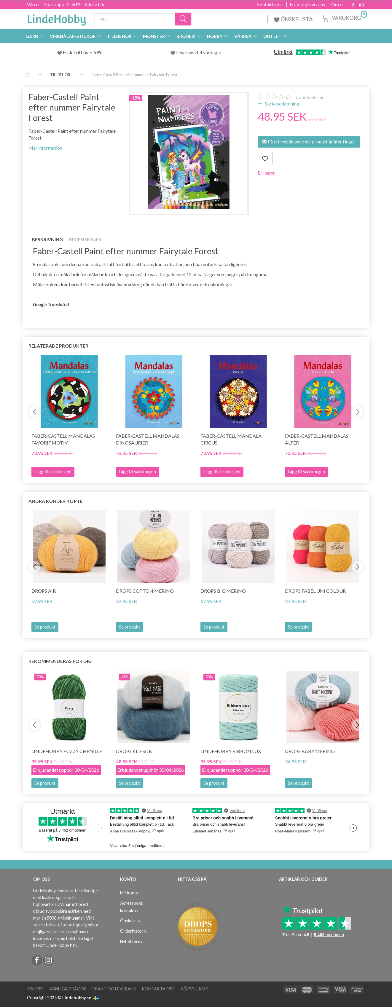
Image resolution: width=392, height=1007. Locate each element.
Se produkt (44, 626)
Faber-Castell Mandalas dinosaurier (147, 439)
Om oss (339, 4)
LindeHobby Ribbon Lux (230, 751)
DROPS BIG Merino (223, 591)
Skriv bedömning (281, 103)
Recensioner (85, 239)
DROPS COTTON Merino (145, 591)
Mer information (45, 148)
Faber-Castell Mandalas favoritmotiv (63, 439)
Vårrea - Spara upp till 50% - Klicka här (66, 4)
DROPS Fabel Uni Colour (315, 591)
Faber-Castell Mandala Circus (231, 439)
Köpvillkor (194, 988)
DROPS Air (43, 591)
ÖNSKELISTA (293, 19)
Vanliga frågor (68, 988)
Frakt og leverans (307, 4)
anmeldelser (310, 97)
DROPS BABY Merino (310, 751)
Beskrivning (47, 239)
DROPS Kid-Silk (134, 751)
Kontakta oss (269, 4)
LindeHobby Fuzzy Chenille (66, 751)
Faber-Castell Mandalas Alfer (316, 439)
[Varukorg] (344, 17)
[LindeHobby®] (57, 18)
